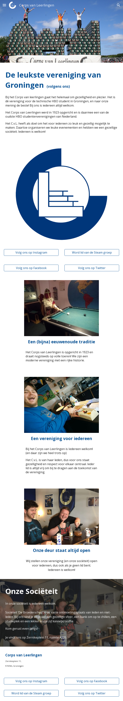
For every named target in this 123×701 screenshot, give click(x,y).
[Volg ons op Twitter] (92, 268)
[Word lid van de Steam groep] (92, 252)
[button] (4, 5)
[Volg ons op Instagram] (31, 252)
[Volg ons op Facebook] (31, 268)
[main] (61, 80)
